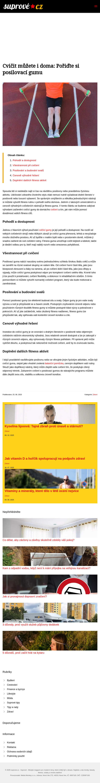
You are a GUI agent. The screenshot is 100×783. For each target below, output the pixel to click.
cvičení (54, 209)
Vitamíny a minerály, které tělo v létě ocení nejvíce (42, 491)
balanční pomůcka (54, 363)
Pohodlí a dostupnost (24, 160)
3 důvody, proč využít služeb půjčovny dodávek (31, 624)
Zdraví (95, 394)
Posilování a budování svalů (28, 170)
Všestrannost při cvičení (26, 165)
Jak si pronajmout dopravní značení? (25, 596)
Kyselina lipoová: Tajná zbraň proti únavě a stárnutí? (44, 426)
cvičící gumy (45, 230)
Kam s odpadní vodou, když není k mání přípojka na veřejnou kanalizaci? (46, 568)
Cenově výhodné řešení (26, 175)
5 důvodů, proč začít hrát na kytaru (23, 652)
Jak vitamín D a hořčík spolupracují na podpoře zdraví (45, 458)
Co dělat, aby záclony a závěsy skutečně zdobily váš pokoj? (38, 539)
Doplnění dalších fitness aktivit (29, 180)
